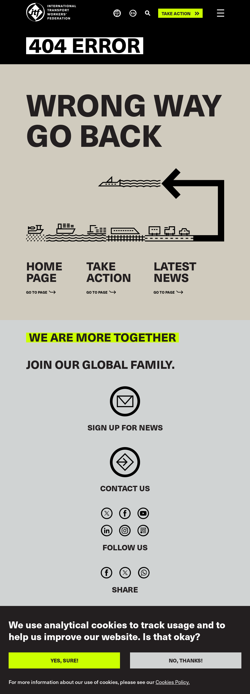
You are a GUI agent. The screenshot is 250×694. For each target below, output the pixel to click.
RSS (143, 530)
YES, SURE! (64, 660)
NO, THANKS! (186, 660)
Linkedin (107, 530)
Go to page (36, 292)
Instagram (125, 530)
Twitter (107, 513)
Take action (176, 13)
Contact (125, 465)
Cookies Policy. (173, 682)
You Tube (143, 513)
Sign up (125, 404)
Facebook (125, 513)
